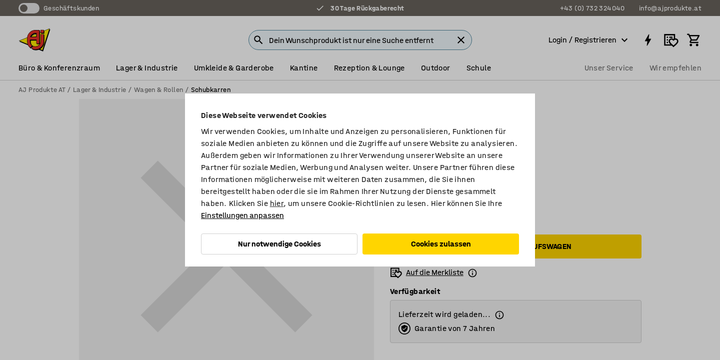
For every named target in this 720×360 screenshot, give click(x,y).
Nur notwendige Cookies (279, 243)
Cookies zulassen (441, 243)
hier (277, 203)
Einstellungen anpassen (242, 215)
